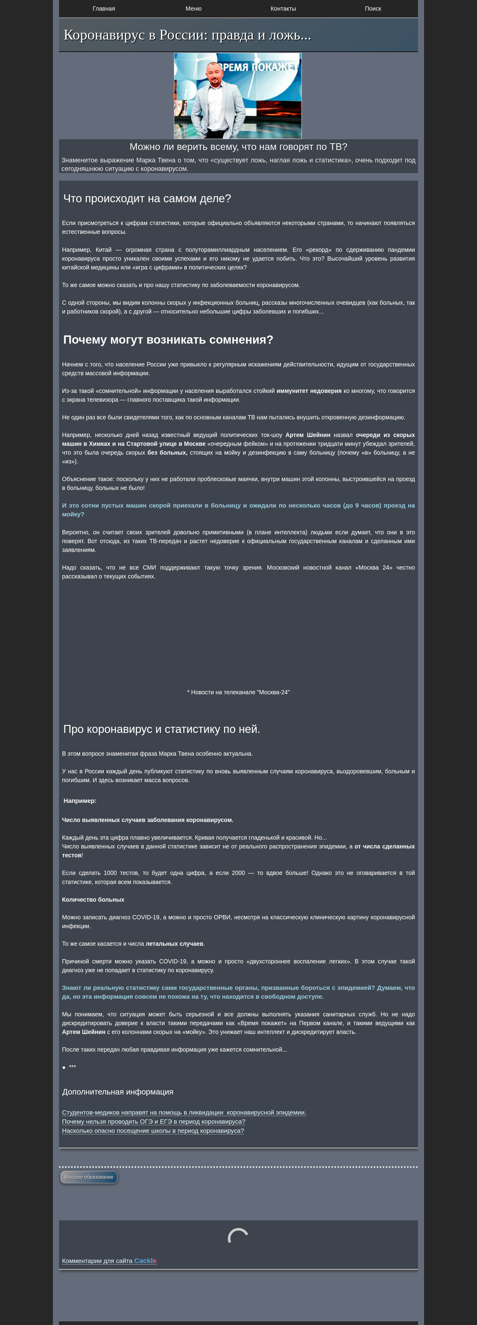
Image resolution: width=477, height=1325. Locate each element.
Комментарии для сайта (109, 1260)
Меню (193, 8)
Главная (104, 8)
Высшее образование (88, 1177)
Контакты (283, 8)
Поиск (373, 8)
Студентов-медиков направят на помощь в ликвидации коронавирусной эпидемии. (184, 1112)
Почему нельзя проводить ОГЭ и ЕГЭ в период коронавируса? (153, 1121)
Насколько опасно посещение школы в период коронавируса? (153, 1130)
